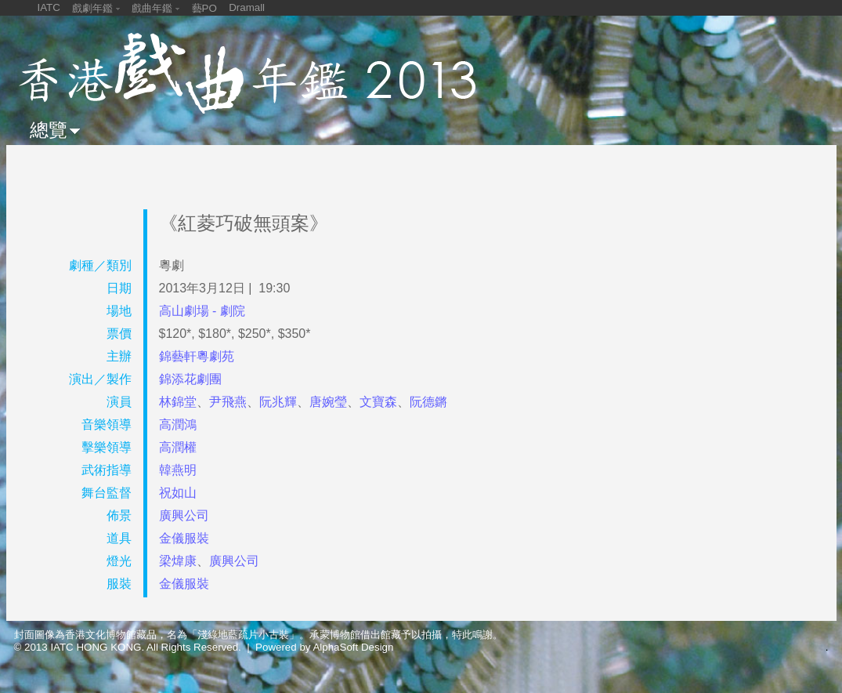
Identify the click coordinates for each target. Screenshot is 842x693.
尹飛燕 (228, 401)
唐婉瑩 (328, 401)
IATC (49, 7)
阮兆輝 (278, 401)
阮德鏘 (428, 401)
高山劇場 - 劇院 (202, 310)
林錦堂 (178, 401)
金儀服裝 (184, 538)
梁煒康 (178, 561)
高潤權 (178, 447)
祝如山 (178, 492)
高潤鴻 (178, 424)
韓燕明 (178, 470)
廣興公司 (184, 515)
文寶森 (378, 401)
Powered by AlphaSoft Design (324, 647)
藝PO (204, 8)
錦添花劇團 (190, 379)
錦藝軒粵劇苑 (196, 356)
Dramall (247, 7)
